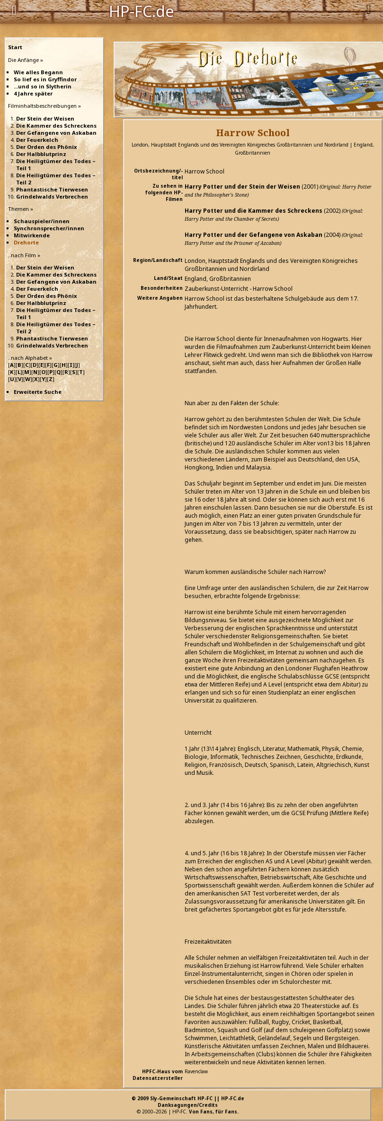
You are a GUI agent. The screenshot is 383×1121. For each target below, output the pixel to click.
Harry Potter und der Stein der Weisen (242, 186)
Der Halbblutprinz (41, 153)
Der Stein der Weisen (45, 118)
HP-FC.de (141, 10)
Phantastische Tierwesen (52, 189)
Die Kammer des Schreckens (56, 125)
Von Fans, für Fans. (214, 1111)
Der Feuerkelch (37, 139)
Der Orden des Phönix (46, 146)
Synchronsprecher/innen (49, 228)
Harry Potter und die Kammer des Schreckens (253, 211)
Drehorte (26, 242)
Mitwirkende (32, 235)
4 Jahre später (33, 93)
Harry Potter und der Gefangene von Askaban (253, 235)
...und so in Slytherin (42, 86)
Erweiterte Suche (38, 391)
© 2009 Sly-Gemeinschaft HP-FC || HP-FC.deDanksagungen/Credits (188, 1101)
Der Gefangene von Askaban (56, 132)
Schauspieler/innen (42, 221)
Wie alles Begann (38, 72)
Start (15, 47)
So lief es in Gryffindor (45, 79)
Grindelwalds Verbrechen (52, 196)
